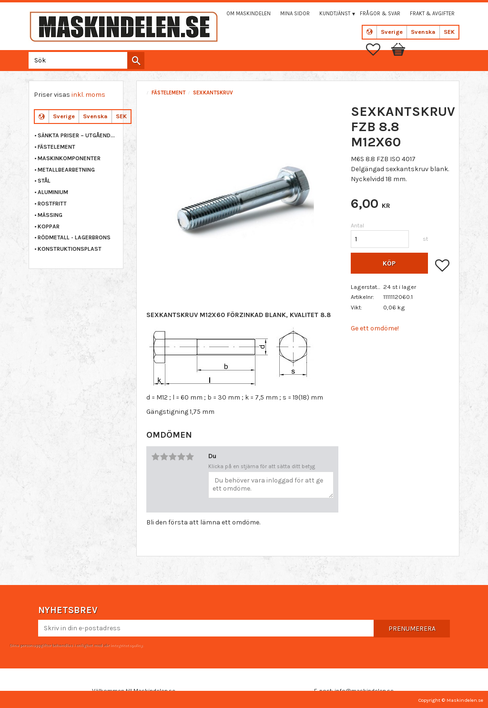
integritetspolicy (126, 645)
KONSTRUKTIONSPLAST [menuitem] (70, 249)
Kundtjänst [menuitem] (334, 13)
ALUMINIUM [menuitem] (53, 192)
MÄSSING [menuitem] (50, 215)
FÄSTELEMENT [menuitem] (56, 147)
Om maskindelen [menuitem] (248, 13)
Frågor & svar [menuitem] (380, 13)
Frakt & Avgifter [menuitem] (432, 13)
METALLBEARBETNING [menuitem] (66, 169)
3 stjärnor (172, 456)
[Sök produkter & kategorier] (85, 60)
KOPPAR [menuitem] (49, 226)
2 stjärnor (164, 456)
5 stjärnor (189, 456)
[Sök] (135, 60)
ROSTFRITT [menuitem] (52, 203)
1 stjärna (155, 456)
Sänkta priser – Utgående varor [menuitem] (78, 135)
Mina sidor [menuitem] (295, 13)
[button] (378, 49)
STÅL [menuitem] (44, 180)
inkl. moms (88, 95)
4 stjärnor (181, 456)
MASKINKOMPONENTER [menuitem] (69, 158)
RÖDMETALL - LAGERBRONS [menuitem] (74, 237)
